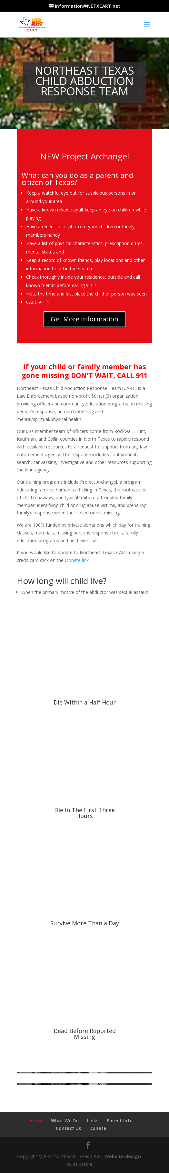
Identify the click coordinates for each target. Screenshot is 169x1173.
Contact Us (68, 1128)
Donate (97, 1128)
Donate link (77, 560)
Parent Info (120, 1120)
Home (36, 1120)
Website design (122, 1156)
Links (92, 1120)
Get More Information (84, 319)
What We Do (65, 1120)
